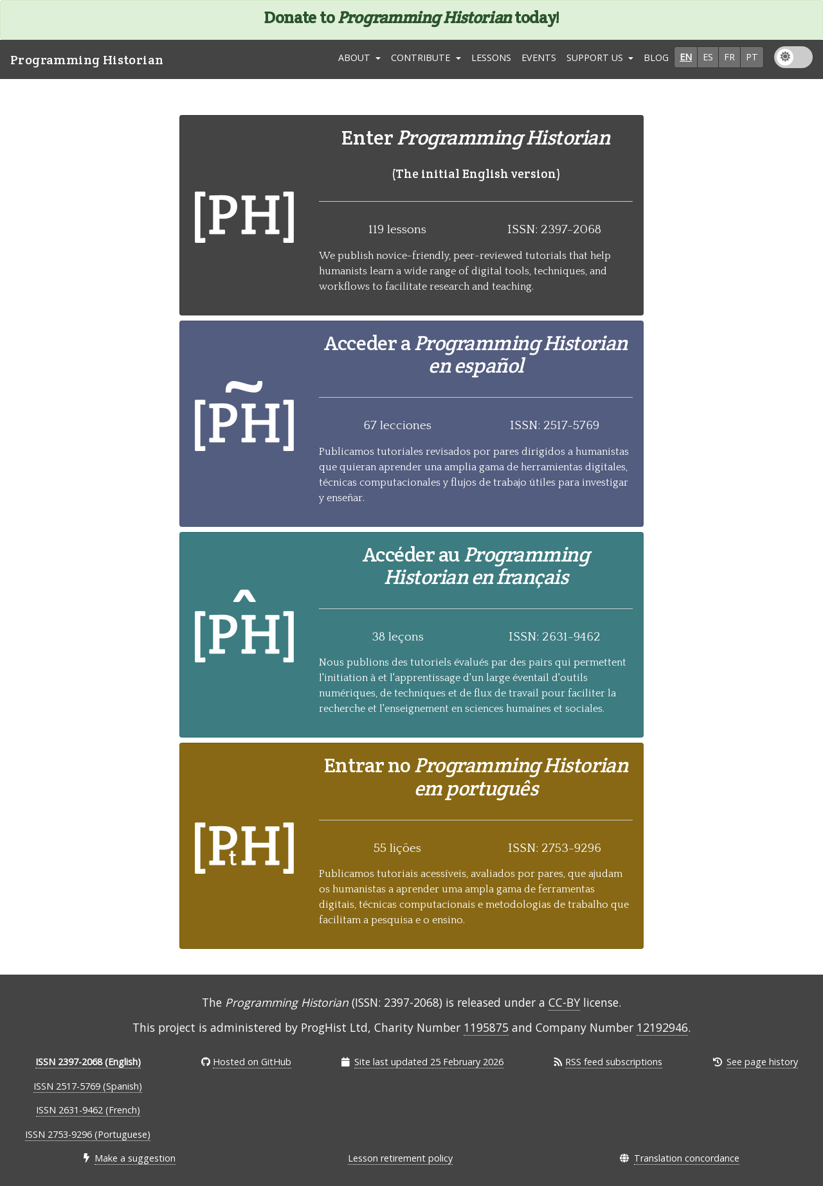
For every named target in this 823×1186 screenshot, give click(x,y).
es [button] (708, 57)
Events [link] (538, 57)
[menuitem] (491, 59)
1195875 (486, 1027)
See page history (762, 1062)
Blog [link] (656, 57)
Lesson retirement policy (400, 1158)
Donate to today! (411, 17)
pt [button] (752, 57)
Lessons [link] (491, 57)
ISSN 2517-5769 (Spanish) (87, 1086)
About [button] (355, 57)
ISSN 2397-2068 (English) (88, 1062)
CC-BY (564, 1002)
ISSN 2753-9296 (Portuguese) (87, 1134)
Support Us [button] (596, 57)
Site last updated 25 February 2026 (428, 1062)
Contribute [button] (422, 57)
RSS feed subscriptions (613, 1062)
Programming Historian (86, 59)
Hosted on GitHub (252, 1062)
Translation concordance (686, 1158)
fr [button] (729, 57)
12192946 (662, 1027)
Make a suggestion (135, 1158)
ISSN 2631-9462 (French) (88, 1110)
